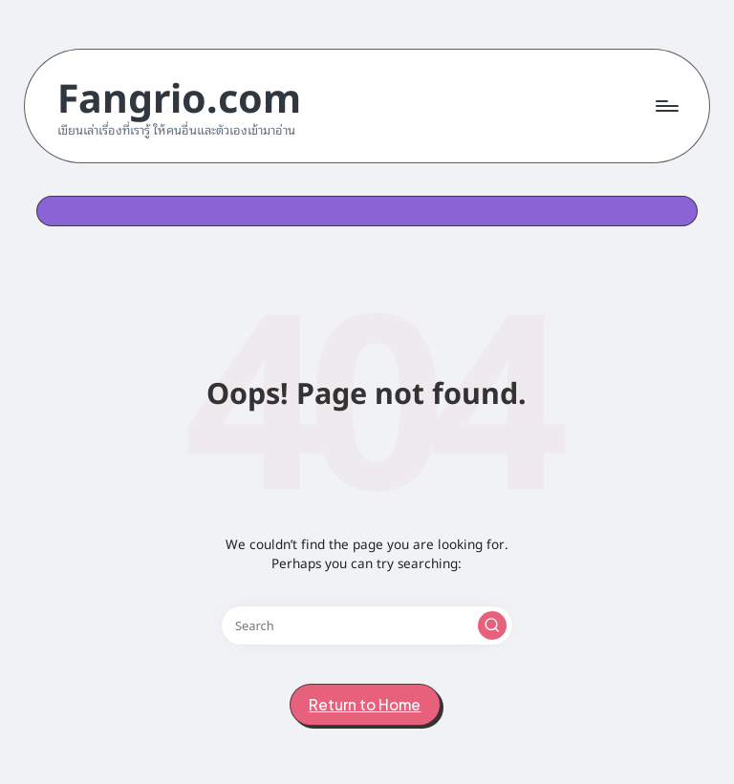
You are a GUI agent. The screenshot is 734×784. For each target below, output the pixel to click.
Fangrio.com (179, 95)
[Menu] (666, 106)
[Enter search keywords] (366, 625)
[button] (492, 625)
